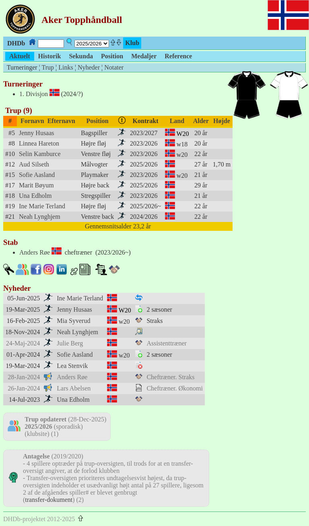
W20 (183, 133)
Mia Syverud (73, 320)
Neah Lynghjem (39, 216)
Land (177, 120)
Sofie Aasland (37, 174)
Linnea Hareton (39, 143)
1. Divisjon (33, 93)
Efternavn (61, 120)
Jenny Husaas (36, 132)
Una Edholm (35, 195)
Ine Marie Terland (42, 206)
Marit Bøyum (36, 185)
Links (65, 67)
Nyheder (89, 67)
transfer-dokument (48, 499)
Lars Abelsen (74, 388)
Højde (221, 120)
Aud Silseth (34, 164)
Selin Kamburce (40, 153)
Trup (47, 67)
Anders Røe (34, 252)
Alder (201, 120)
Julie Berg (70, 343)
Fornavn (32, 120)
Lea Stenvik (72, 365)
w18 (182, 144)
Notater (114, 67)
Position (98, 120)
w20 (182, 154)
